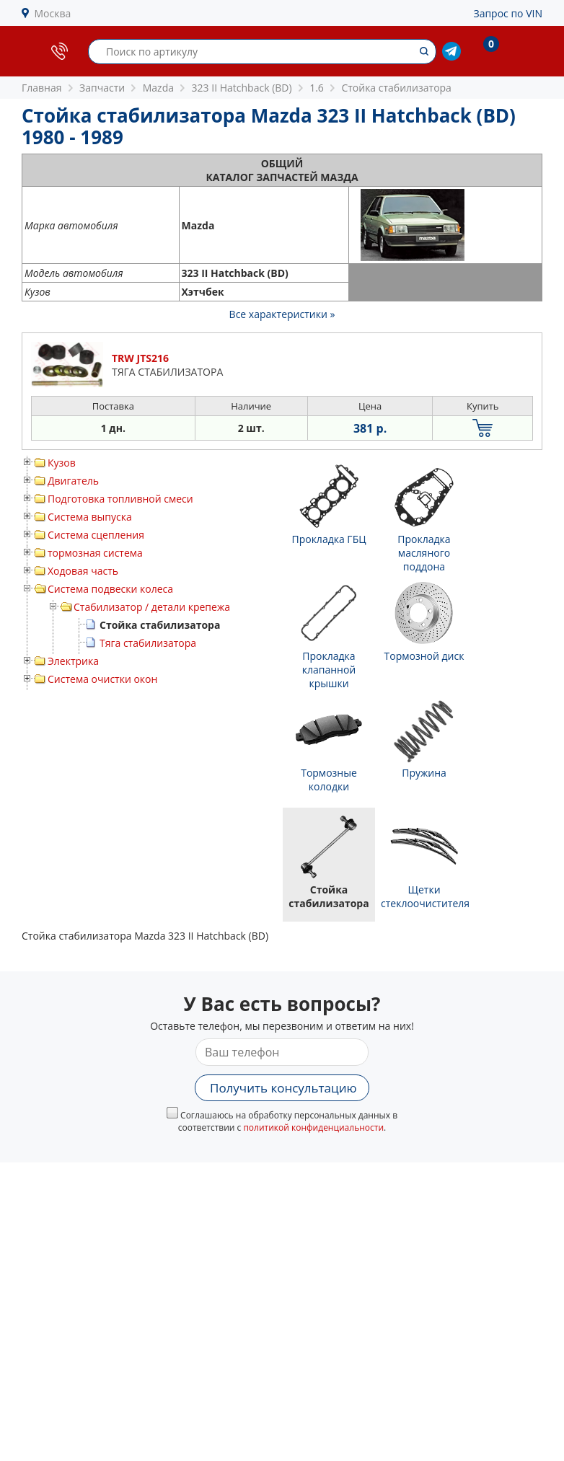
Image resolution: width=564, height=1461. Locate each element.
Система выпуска (90, 517)
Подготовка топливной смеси (120, 499)
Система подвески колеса (110, 589)
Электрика (73, 661)
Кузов (62, 462)
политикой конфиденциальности (313, 1127)
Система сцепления (96, 535)
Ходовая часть (83, 571)
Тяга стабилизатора (148, 643)
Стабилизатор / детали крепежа (152, 607)
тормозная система (95, 553)
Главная (42, 87)
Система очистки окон (102, 679)
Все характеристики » (282, 314)
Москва (53, 13)
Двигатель (73, 480)
